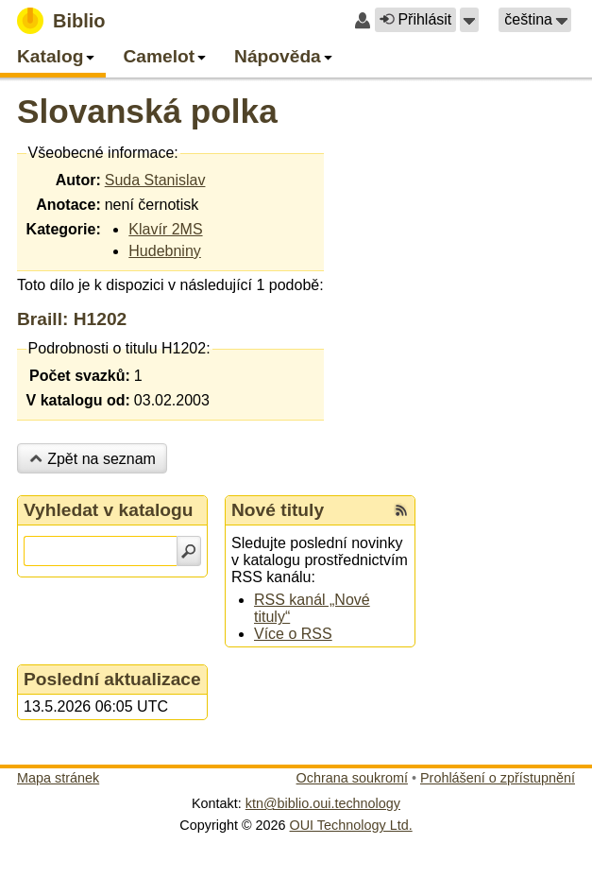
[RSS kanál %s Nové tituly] (401, 510)
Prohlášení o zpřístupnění (497, 777)
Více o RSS (293, 634)
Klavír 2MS (165, 229)
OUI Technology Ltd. (351, 825)
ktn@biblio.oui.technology (322, 803)
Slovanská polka (147, 111)
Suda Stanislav (155, 180)
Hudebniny (164, 251)
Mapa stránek (58, 777)
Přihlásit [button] (415, 19)
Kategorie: (63, 229)
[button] (469, 20)
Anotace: (68, 205)
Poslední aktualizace (112, 679)
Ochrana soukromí (352, 777)
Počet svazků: (79, 376)
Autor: (78, 180)
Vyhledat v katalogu (109, 510)
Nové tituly (277, 510)
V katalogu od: (78, 400)
